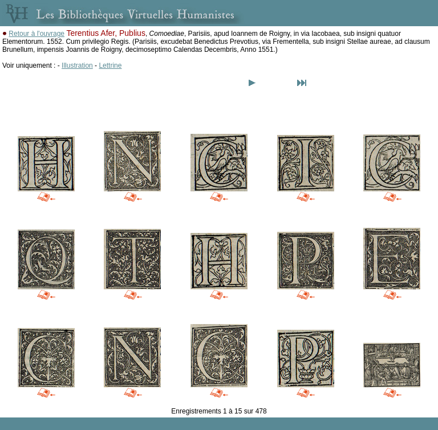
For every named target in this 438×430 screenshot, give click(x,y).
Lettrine (110, 65)
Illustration (77, 65)
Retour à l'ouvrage (36, 34)
